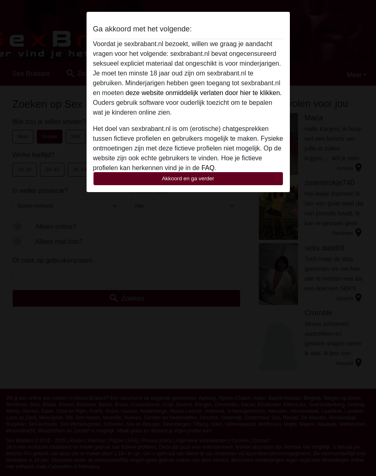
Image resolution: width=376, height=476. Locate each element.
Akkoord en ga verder (188, 178)
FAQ (207, 167)
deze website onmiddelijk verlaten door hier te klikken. (204, 92)
